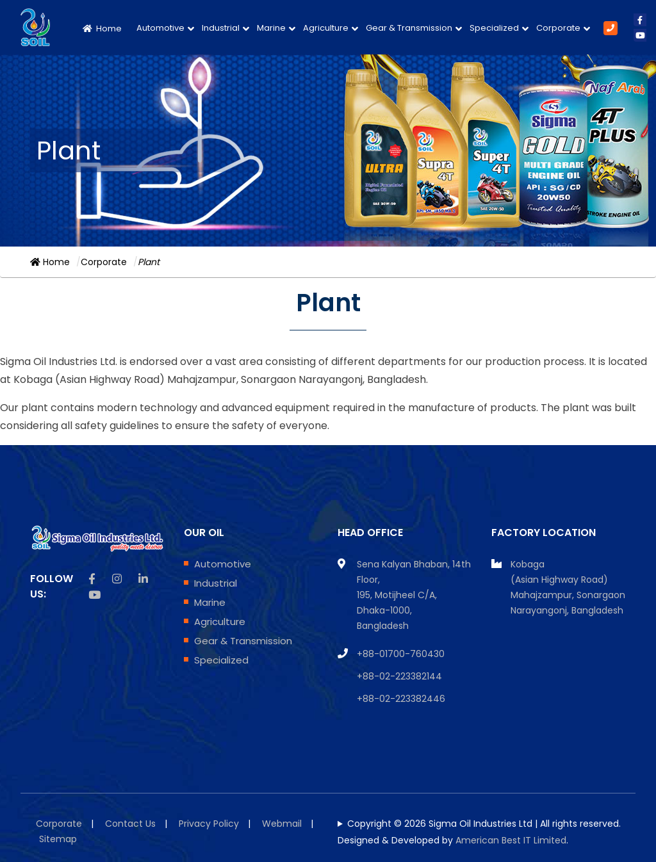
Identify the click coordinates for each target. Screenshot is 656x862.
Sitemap (58, 839)
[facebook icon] (640, 19)
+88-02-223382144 (399, 676)
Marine (271, 28)
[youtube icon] (640, 35)
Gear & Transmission (409, 28)
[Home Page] (105, 27)
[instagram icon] (117, 578)
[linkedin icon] (143, 578)
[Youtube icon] (94, 594)
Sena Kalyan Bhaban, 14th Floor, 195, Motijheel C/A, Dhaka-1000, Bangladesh (414, 595)
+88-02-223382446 (401, 698)
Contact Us (130, 823)
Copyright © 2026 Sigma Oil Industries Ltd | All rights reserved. (484, 823)
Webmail (282, 823)
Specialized (494, 28)
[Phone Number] (610, 27)
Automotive (160, 28)
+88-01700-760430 (401, 653)
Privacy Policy (209, 823)
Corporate (558, 28)
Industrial (221, 28)
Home (50, 262)
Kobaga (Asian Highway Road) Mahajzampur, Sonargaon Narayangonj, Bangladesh (568, 587)
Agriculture (325, 28)
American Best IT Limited (510, 840)
